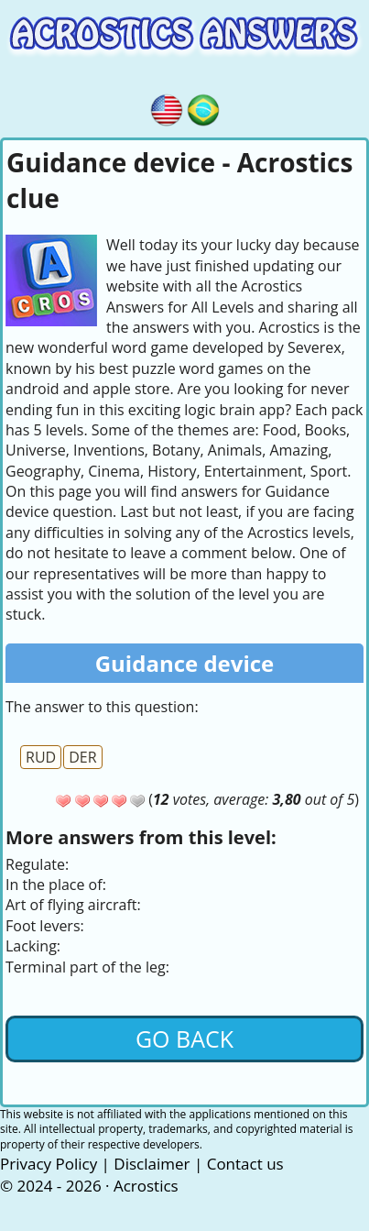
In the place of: (55, 884)
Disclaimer (152, 1163)
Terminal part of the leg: (87, 967)
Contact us (245, 1163)
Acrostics (146, 1185)
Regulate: (37, 864)
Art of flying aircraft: (73, 905)
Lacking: (32, 946)
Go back (184, 1038)
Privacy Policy (48, 1163)
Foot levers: (44, 926)
